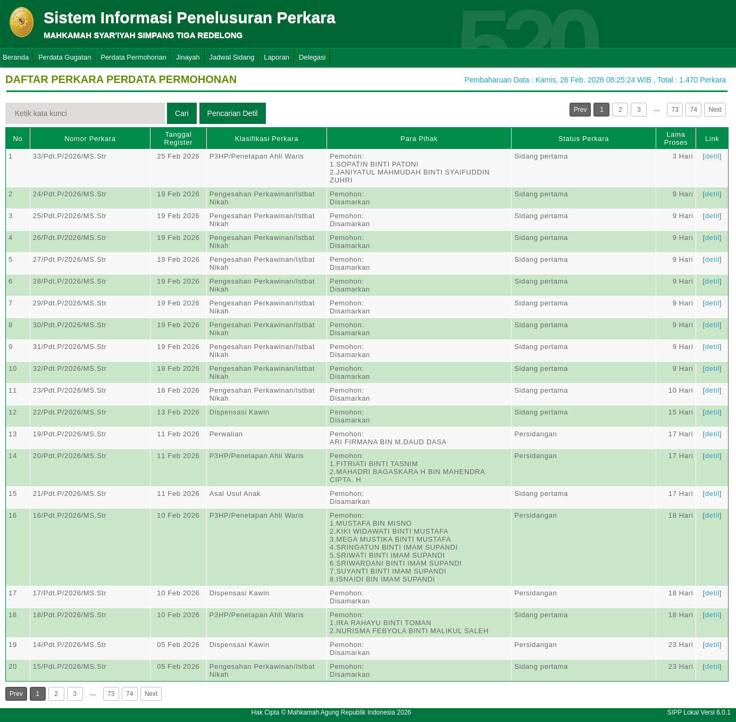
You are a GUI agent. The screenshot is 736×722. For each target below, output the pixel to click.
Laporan (276, 57)
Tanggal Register (178, 138)
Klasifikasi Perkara (266, 139)
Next (715, 109)
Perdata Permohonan (133, 57)
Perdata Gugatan (64, 57)
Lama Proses (676, 138)
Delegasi (312, 57)
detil (712, 156)
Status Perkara (583, 139)
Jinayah (188, 57)
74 (693, 109)
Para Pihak (419, 139)
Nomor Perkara (90, 139)
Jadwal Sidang (232, 57)
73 (675, 109)
